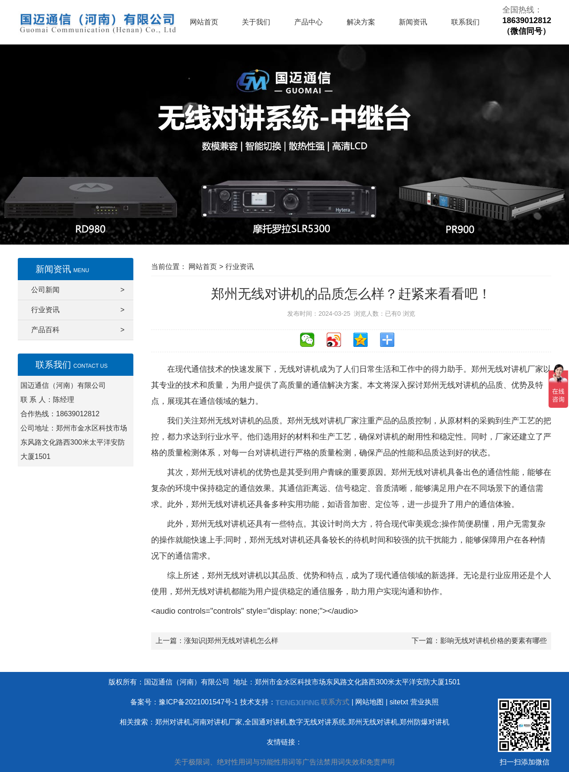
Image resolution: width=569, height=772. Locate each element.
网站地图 (369, 702)
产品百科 (77, 330)
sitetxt (398, 702)
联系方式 (335, 702)
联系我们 (465, 22)
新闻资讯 (413, 22)
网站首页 (204, 22)
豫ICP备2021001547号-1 (198, 702)
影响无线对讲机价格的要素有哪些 (493, 640)
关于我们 (256, 22)
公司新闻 (77, 290)
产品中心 (308, 22)
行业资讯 (77, 310)
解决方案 (361, 22)
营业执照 (424, 702)
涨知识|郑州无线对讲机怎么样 (231, 640)
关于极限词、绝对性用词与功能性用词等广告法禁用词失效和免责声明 (284, 762)
